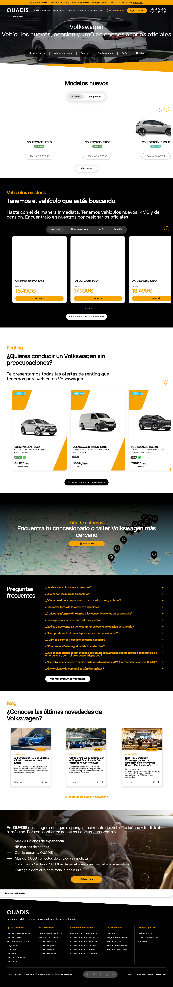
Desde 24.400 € (156, 156)
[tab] (76, 96)
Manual (12, 384)
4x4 (118, 394)
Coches (76, 97)
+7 (71, 384)
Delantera (95, 394)
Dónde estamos (115, 10)
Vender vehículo (59, 10)
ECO (136, 384)
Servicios (71, 10)
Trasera (108, 394)
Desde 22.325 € (39, 156)
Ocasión (118, 229)
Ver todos (86, 168)
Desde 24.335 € (97, 156)
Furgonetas (95, 97)
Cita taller (136, 10)
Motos (84, 305)
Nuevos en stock (79, 229)
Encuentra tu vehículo (42, 10)
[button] (166, 109)
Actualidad (81, 10)
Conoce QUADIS (95, 10)
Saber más (138, 3)
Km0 (101, 229)
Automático (26, 384)
